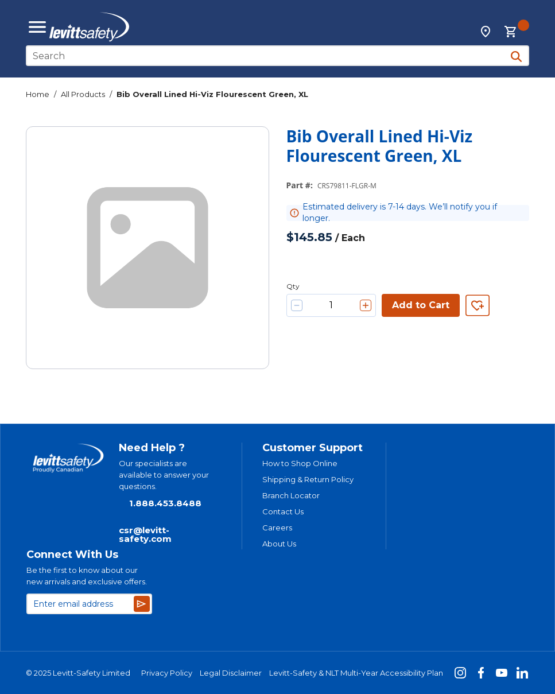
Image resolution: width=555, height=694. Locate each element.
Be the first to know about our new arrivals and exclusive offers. (86, 575)
